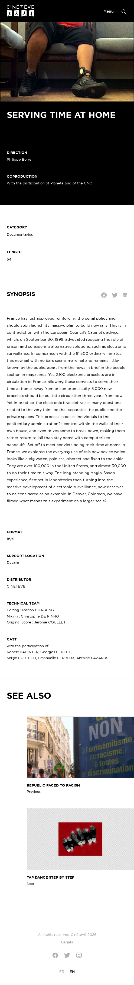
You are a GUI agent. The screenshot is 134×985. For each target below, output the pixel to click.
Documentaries (20, 234)
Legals (67, 942)
